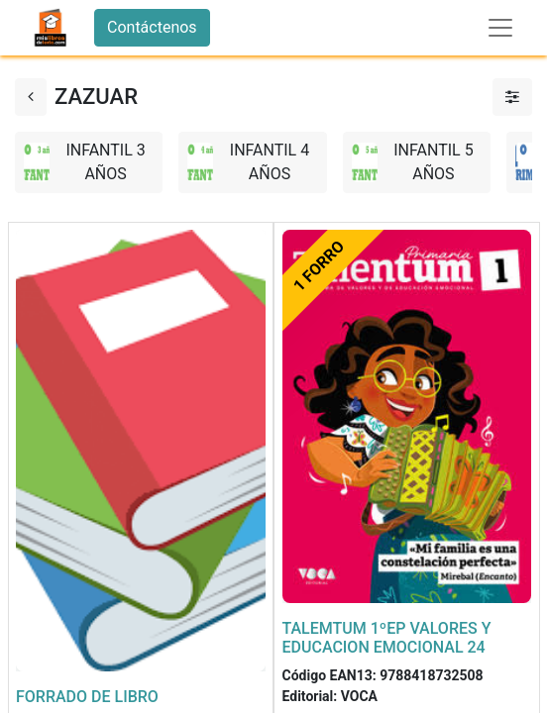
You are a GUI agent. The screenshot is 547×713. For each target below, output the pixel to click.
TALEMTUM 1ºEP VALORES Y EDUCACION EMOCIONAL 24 (387, 638)
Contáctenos (152, 27)
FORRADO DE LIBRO (87, 696)
